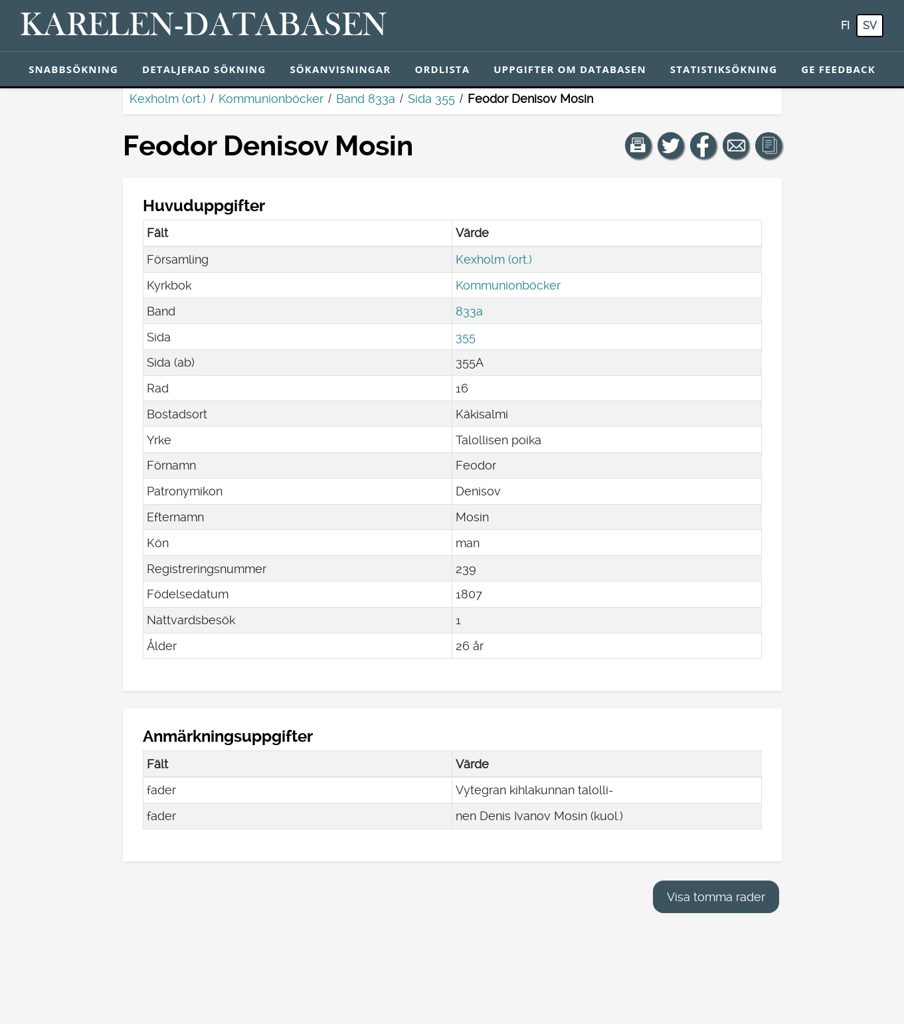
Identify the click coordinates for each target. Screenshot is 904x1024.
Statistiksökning (723, 69)
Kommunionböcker (271, 99)
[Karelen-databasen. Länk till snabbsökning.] (203, 25)
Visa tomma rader (716, 897)
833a (469, 311)
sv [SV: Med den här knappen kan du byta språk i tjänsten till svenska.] (870, 25)
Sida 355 (431, 99)
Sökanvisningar (340, 69)
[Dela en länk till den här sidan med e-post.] (736, 145)
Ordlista (442, 69)
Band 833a (365, 99)
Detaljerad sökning (204, 69)
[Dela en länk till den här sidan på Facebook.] (703, 145)
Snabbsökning (73, 69)
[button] (638, 145)
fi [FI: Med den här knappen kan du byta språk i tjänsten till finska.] (845, 25)
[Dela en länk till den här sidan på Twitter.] (671, 145)
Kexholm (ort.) (168, 99)
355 (466, 337)
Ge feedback (838, 69)
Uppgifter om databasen (570, 69)
